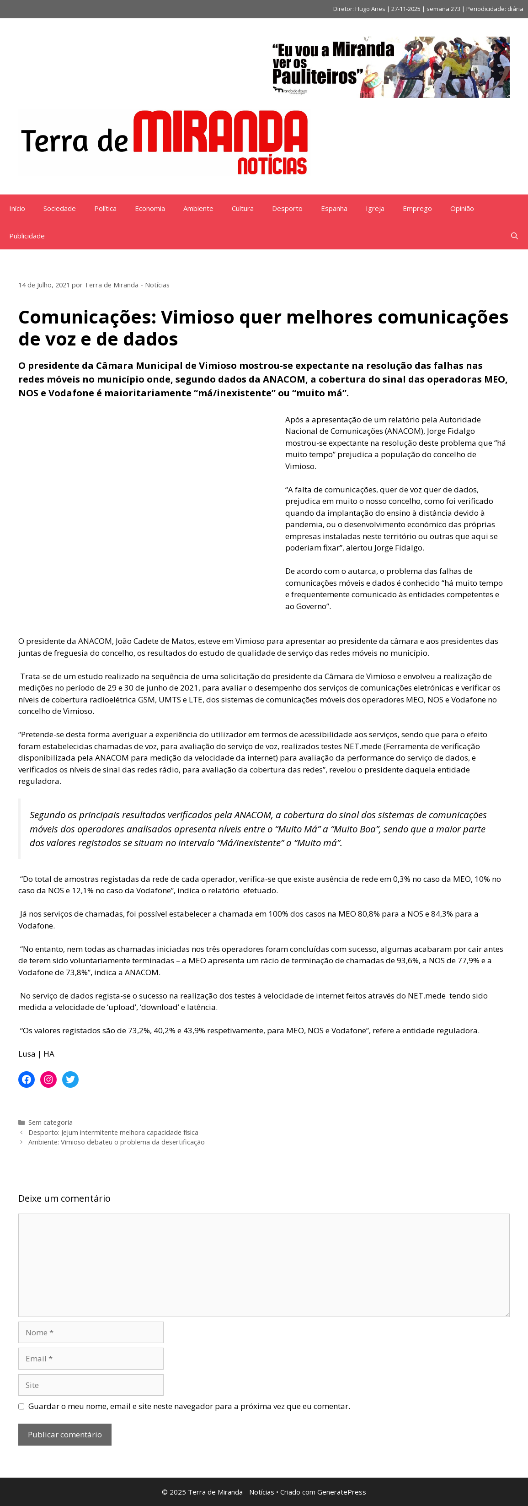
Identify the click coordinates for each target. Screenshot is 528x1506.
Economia (150, 208)
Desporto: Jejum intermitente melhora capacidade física (113, 1132)
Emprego (417, 208)
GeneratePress (341, 1491)
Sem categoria (50, 1122)
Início (17, 208)
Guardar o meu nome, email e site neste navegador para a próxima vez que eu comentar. (189, 1406)
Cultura (243, 208)
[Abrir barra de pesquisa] (514, 235)
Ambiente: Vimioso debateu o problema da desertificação (116, 1142)
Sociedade (59, 208)
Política (105, 208)
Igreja (375, 208)
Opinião (462, 208)
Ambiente (198, 208)
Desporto (287, 208)
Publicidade (27, 235)
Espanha (334, 208)
